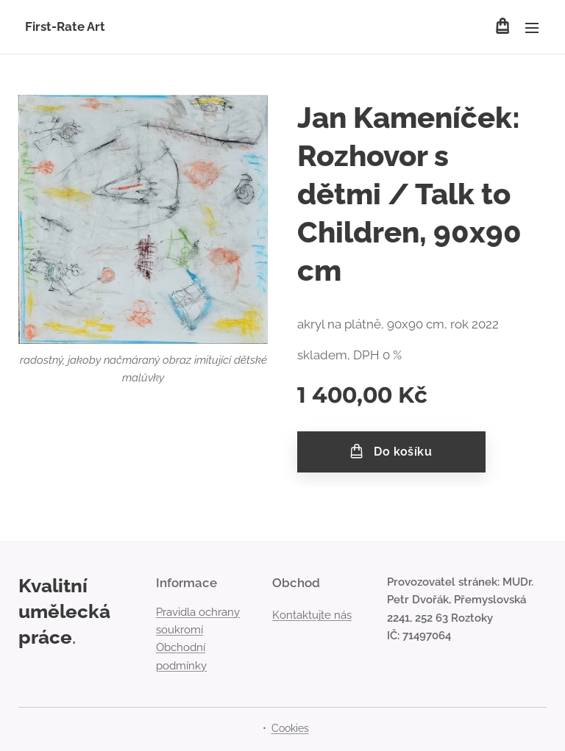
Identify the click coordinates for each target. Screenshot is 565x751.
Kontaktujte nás (312, 615)
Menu (532, 28)
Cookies (290, 728)
